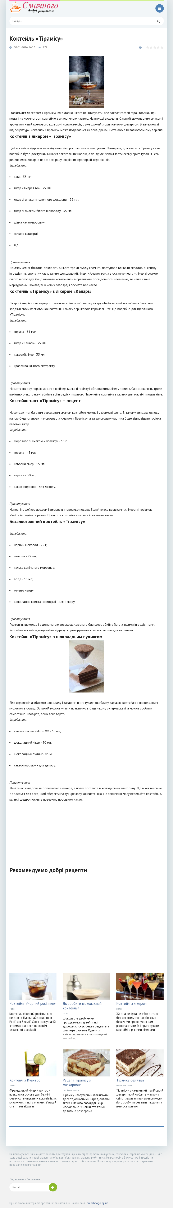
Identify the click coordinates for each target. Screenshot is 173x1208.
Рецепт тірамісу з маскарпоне (77, 1082)
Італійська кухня (71, 1090)
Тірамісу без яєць (130, 1080)
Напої (12, 1008)
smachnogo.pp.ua (97, 1203)
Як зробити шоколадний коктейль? (82, 1005)
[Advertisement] (86, 831)
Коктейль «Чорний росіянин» (32, 1003)
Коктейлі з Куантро (24, 1080)
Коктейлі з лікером (131, 1003)
